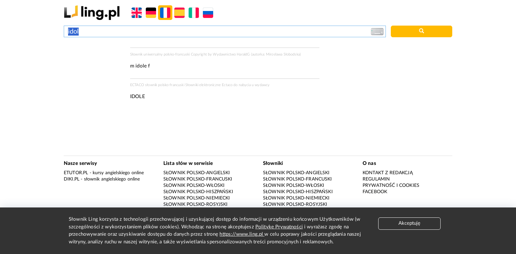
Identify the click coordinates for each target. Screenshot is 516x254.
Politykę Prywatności (279, 226)
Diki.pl (71, 179)
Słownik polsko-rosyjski (195, 204)
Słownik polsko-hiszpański (198, 192)
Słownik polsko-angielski (196, 173)
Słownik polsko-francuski (197, 179)
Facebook (375, 192)
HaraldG (243, 54)
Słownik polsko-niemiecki (196, 198)
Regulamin (376, 179)
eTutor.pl (76, 173)
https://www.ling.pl (241, 234)
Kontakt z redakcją (388, 173)
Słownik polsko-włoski (193, 185)
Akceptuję (409, 223)
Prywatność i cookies (391, 185)
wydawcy (262, 85)
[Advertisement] (94, 72)
